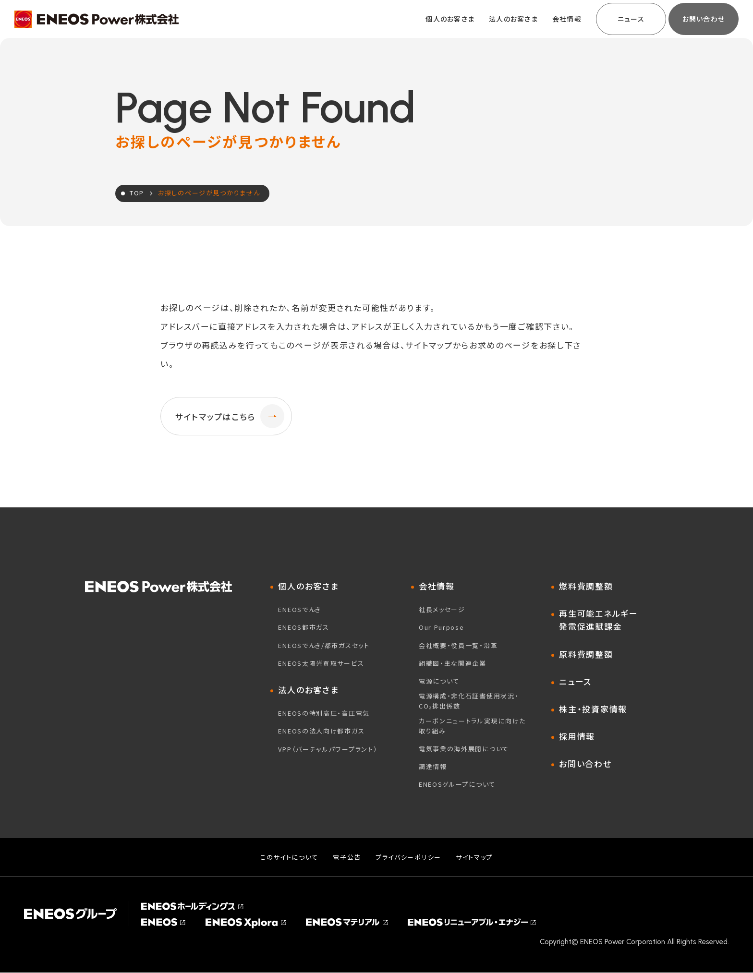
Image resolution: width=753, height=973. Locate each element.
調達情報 (433, 766)
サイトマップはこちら (229, 416)
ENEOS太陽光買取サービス (321, 663)
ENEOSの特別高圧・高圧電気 (324, 713)
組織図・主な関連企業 (452, 663)
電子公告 (347, 857)
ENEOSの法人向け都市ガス (321, 731)
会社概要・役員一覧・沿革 (458, 645)
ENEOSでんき (299, 609)
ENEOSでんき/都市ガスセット (323, 645)
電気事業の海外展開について (464, 748)
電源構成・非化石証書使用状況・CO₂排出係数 (469, 701)
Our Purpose (441, 627)
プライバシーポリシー (408, 857)
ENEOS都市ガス (303, 627)
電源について (439, 680)
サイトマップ (474, 857)
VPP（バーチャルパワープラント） (327, 749)
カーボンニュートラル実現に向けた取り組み (472, 725)
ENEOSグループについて (457, 784)
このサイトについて (289, 857)
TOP (137, 192)
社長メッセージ (442, 609)
